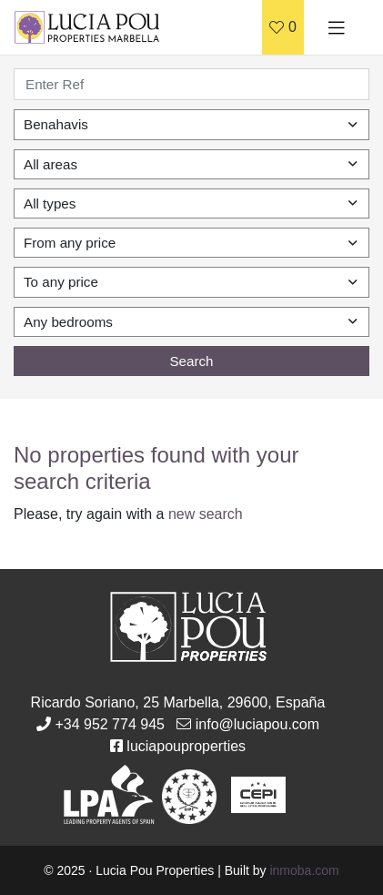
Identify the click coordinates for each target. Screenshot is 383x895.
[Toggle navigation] (336, 27)
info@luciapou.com (257, 724)
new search (205, 514)
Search (191, 361)
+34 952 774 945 (110, 724)
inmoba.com (303, 870)
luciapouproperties (186, 746)
